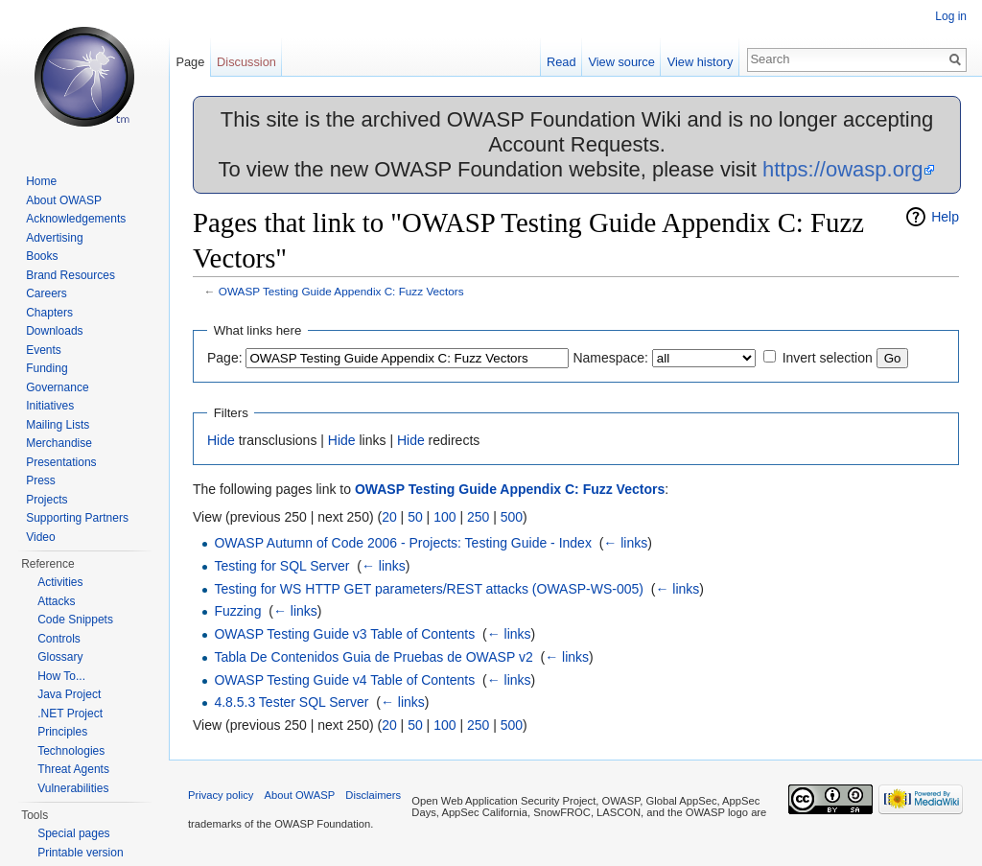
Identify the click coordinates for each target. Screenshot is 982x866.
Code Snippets (75, 619)
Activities (59, 582)
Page (189, 62)
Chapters (49, 312)
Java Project (69, 694)
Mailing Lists (57, 425)
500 (512, 517)
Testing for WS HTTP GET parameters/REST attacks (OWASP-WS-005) (428, 589)
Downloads (54, 331)
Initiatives (50, 405)
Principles (62, 731)
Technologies (71, 751)
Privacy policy (220, 795)
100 (444, 517)
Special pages (73, 833)
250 (478, 517)
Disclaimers (373, 795)
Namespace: (610, 357)
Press (41, 480)
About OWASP (64, 200)
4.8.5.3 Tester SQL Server (291, 702)
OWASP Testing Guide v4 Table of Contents (344, 680)
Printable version (80, 852)
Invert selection (828, 357)
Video (40, 537)
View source (621, 62)
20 (389, 517)
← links (625, 542)
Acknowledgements (76, 218)
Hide (221, 440)
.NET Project (70, 713)
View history (700, 62)
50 (415, 517)
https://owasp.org (843, 169)
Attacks (56, 601)
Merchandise (59, 443)
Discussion (246, 62)
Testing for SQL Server (281, 565)
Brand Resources (70, 275)
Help (945, 216)
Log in (951, 16)
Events (43, 350)
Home (41, 181)
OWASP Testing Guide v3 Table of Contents (344, 634)
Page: (225, 357)
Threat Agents (73, 769)
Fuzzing (237, 611)
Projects (46, 499)
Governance (57, 387)
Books (42, 256)
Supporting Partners (77, 518)
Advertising (54, 238)
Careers (46, 293)
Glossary (59, 657)
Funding (46, 368)
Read (561, 62)
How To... (61, 676)
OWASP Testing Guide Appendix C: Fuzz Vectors (341, 291)
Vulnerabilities (72, 788)
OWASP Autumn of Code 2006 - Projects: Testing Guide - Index (403, 542)
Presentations (61, 462)
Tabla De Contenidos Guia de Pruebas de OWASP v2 (373, 657)
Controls (59, 638)
